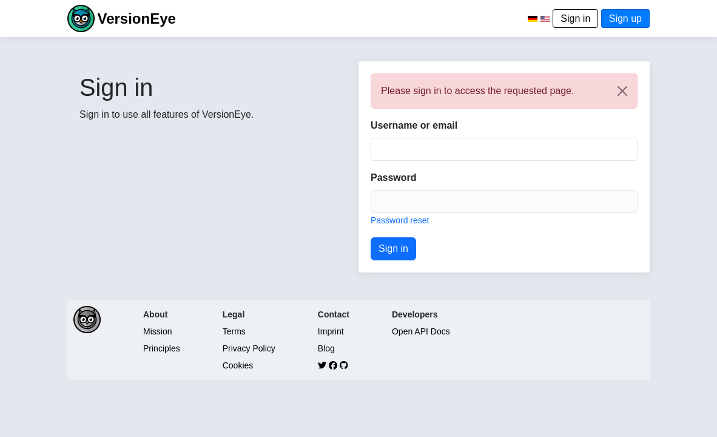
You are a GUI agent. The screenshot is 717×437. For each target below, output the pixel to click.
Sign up (625, 18)
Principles (161, 348)
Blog (326, 348)
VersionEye (136, 18)
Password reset (400, 220)
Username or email (414, 125)
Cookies (238, 365)
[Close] (622, 91)
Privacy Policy (249, 348)
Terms (234, 331)
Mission (157, 331)
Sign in (575, 18)
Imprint (331, 331)
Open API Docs (421, 331)
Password (394, 177)
